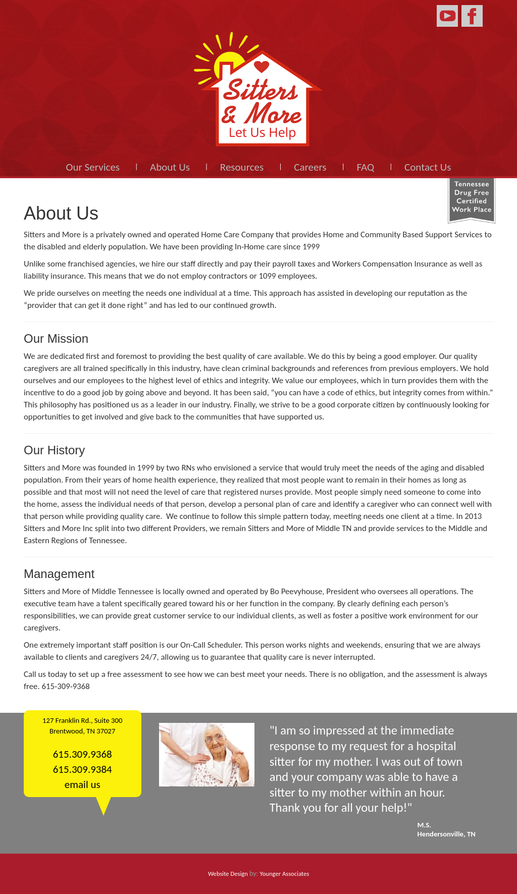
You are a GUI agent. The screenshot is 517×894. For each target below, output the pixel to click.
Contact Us (427, 167)
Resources (242, 167)
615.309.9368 (82, 754)
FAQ (366, 167)
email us (82, 784)
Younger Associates (284, 873)
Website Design (228, 873)
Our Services (93, 167)
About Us (170, 167)
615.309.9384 (82, 769)
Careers (310, 167)
